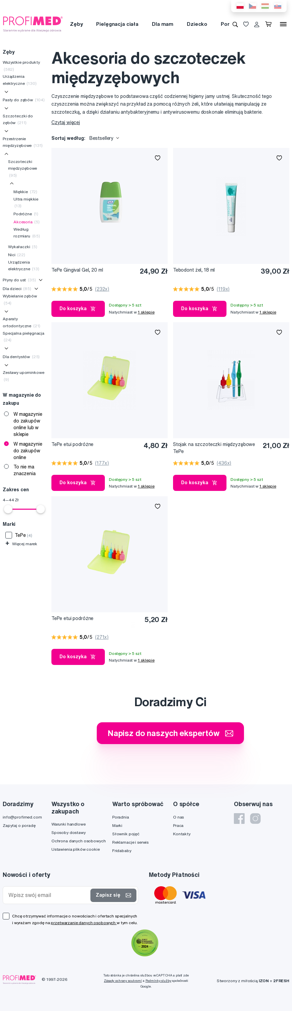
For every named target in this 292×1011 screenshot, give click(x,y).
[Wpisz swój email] (48, 895)
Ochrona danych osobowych (78, 841)
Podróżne (25, 214)
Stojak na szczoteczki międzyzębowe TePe (214, 448)
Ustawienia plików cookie (75, 849)
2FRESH (281, 980)
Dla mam (162, 23)
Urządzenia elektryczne (20, 79)
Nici (16, 254)
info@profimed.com (22, 817)
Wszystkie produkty (21, 65)
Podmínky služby (158, 980)
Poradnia (120, 817)
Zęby (76, 23)
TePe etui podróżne (72, 444)
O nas (178, 817)
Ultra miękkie (25, 202)
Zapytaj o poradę (19, 825)
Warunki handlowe (68, 824)
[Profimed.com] (33, 23)
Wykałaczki (22, 246)
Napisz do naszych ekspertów (170, 733)
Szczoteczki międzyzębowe (22, 168)
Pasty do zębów (24, 100)
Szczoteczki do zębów (18, 119)
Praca (178, 825)
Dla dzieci (17, 288)
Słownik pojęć (125, 834)
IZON (264, 980)
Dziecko (197, 23)
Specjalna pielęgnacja (23, 336)
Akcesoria (26, 222)
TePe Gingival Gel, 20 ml (77, 270)
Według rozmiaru (26, 232)
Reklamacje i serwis (130, 842)
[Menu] (283, 24)
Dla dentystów (21, 356)
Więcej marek (21, 544)
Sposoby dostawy (68, 832)
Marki (117, 825)
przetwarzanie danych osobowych (84, 922)
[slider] (8, 509)
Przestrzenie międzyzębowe (23, 142)
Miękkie (25, 191)
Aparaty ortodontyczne (21, 322)
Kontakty (182, 834)
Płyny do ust (19, 280)
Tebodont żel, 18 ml (194, 270)
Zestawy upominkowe (23, 375)
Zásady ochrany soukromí (123, 980)
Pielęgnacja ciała (117, 23)
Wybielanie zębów (20, 299)
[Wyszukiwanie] (235, 24)
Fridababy (121, 850)
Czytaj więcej (65, 122)
